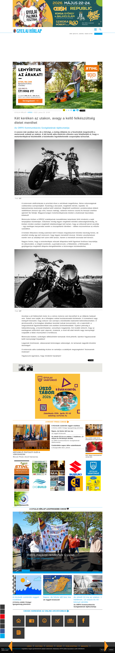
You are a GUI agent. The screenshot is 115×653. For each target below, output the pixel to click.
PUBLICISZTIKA (71, 646)
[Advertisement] (57, 48)
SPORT (59, 646)
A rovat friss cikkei (55, 422)
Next (100, 562)
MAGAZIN (84, 646)
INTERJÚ (49, 646)
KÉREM (111, 649)
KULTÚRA (39, 646)
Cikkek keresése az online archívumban (44, 611)
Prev (24, 562)
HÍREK (30, 112)
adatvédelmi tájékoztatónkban (13, 648)
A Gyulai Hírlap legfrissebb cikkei (47, 509)
